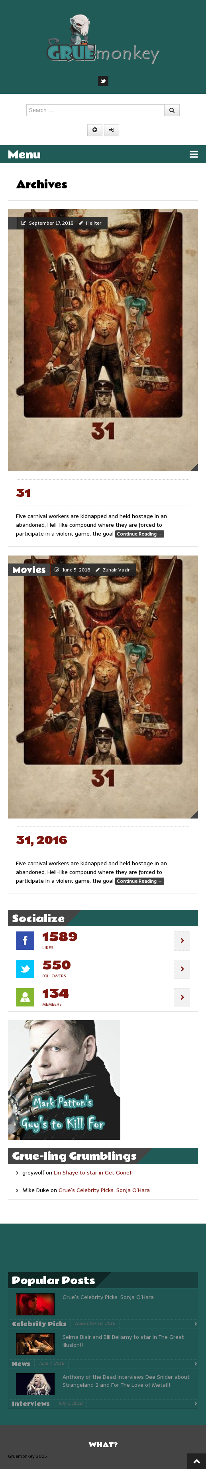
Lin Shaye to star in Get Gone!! (93, 1172)
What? (103, 1444)
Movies (29, 570)
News (21, 1364)
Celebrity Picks (39, 1324)
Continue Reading (140, 534)
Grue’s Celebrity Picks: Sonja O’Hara (104, 1190)
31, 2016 (41, 840)
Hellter (94, 223)
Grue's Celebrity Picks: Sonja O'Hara (108, 1297)
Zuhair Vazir (116, 570)
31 (23, 493)
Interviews (31, 1404)
